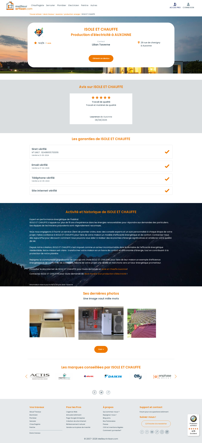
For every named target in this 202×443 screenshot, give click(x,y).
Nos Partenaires (109, 421)
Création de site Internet (76, 421)
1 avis (48, 43)
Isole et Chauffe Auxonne (114, 269)
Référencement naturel (75, 424)
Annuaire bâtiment (73, 415)
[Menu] (197, 415)
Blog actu (107, 418)
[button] (26, 377)
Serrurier (53, 5)
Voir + (101, 350)
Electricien (76, 5)
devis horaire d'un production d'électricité (105, 274)
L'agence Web (71, 412)
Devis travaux (35, 433)
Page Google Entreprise (75, 418)
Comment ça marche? (112, 430)
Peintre (87, 5)
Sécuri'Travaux (35, 412)
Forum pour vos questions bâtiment (154, 412)
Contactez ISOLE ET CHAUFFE (44, 274)
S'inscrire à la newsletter (156, 424)
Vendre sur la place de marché (78, 427)
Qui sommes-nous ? (111, 412)
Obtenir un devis (101, 59)
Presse (105, 424)
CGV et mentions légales (113, 427)
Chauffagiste (40, 5)
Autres (97, 5)
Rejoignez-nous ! (109, 415)
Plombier (64, 5)
